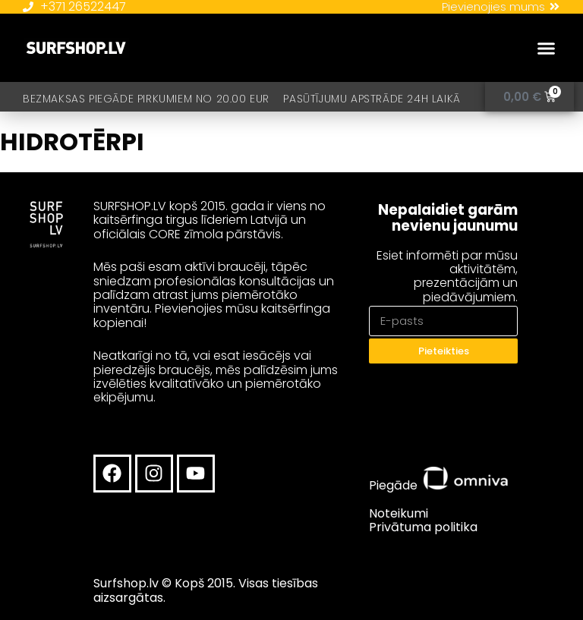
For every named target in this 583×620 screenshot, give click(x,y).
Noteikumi (398, 513)
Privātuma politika (423, 527)
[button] (546, 48)
